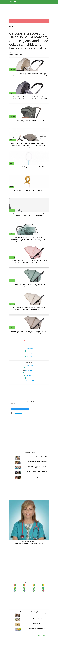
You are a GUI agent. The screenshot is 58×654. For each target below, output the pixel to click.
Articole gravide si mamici (14, 21)
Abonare (19, 409)
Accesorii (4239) (30, 365)
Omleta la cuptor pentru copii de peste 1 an (37, 628)
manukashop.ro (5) (30, 348)
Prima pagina (12, 26)
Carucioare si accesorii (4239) (30, 373)
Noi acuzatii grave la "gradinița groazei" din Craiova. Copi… (37, 471)
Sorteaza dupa (11, 52)
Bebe (43, 21)
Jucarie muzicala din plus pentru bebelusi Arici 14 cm (29, 190)
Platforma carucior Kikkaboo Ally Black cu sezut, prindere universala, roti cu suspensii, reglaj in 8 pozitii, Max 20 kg (29, 214)
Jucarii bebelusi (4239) (30, 375)
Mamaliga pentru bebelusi (36, 623)
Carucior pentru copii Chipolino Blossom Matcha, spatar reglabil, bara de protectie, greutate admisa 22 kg (29, 285)
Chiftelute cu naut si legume (37, 618)
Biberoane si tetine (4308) (30, 370)
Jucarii (12, 25)
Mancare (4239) (30, 378)
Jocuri (37, 21)
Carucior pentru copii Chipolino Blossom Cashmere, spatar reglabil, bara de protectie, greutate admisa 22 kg (29, 308)
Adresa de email (13, 403)
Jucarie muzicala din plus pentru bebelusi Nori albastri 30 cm (29, 167)
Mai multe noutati (42, 483)
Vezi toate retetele (42, 635)
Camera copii (31, 21)
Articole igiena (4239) (30, 367)
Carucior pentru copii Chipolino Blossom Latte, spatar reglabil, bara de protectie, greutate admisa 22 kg (29, 332)
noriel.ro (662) (30, 353)
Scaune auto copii (24, 21)
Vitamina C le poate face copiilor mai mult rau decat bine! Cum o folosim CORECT (29, 543)
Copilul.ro (12, 2)
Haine (18, 25)
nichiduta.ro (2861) (30, 351)
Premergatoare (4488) (30, 380)
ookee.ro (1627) (30, 356)
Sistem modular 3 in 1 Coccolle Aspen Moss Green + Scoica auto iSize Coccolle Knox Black (29, 121)
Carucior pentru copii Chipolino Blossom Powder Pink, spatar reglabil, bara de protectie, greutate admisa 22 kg (29, 261)
